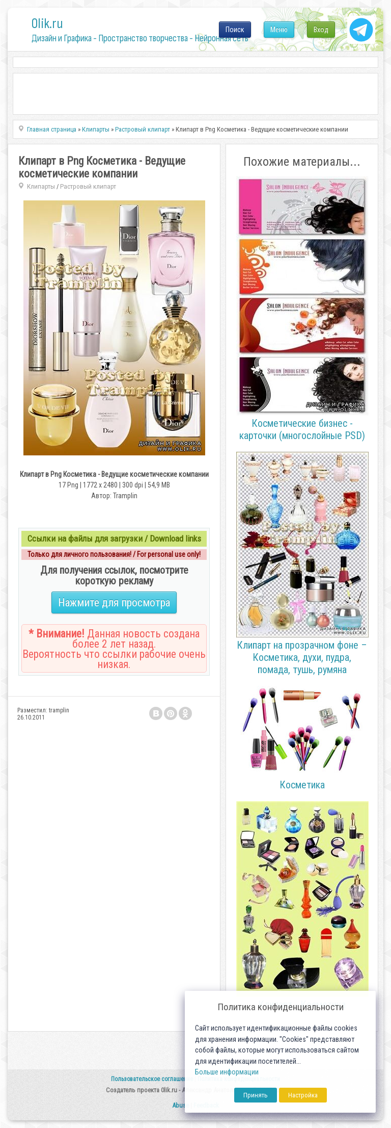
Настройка (303, 1095)
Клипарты (41, 186)
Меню (279, 29)
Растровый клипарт (88, 186)
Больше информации (227, 1072)
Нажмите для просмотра (114, 602)
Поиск (235, 29)
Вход (321, 29)
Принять (255, 1095)
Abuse (180, 1105)
